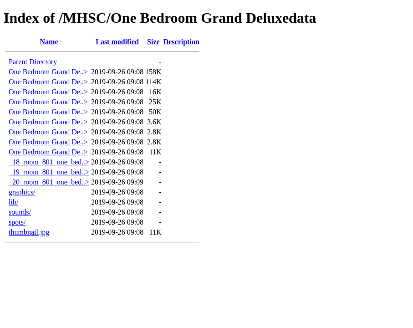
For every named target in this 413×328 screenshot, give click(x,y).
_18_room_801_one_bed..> (49, 162)
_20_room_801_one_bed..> (49, 182)
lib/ (13, 202)
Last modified (117, 42)
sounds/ (20, 212)
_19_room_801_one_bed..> (49, 172)
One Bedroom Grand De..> (48, 72)
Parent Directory (33, 62)
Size (153, 42)
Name (49, 42)
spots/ (17, 222)
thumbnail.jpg (29, 232)
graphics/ (22, 192)
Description (181, 42)
